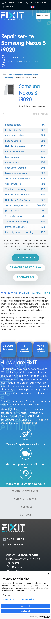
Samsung (9, 77)
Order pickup (25, 257)
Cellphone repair (25, 499)
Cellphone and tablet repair (26, 74)
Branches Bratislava (25, 267)
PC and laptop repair (25, 491)
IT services (26, 507)
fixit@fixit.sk (14, 3)
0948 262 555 (38, 3)
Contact (25, 515)
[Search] (7, 6)
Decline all (25, 611)
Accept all (25, 606)
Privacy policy (28, 599)
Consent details (8, 599)
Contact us (25, 277)
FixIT (10, 74)
